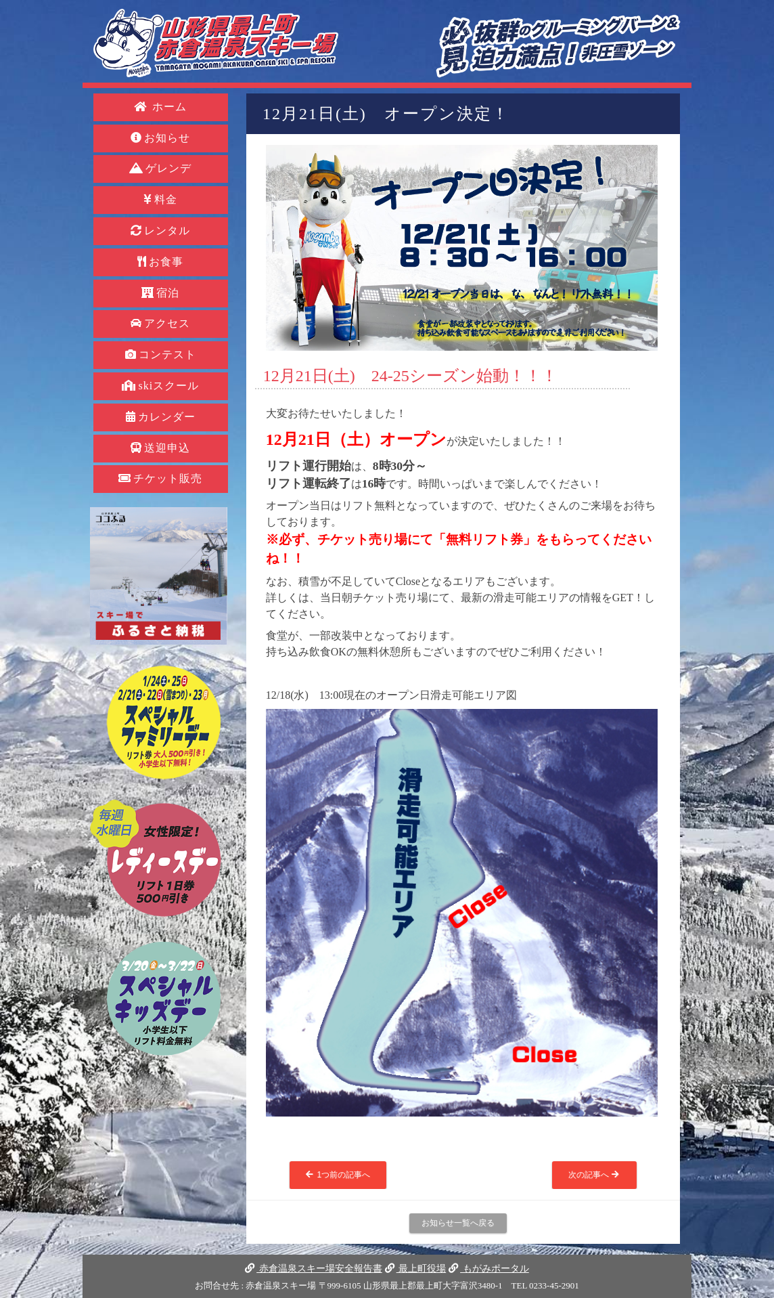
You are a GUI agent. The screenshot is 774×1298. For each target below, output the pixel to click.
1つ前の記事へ (338, 1175)
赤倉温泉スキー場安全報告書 (313, 1268)
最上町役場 (415, 1268)
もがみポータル (488, 1268)
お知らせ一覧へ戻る (458, 1223)
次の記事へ (594, 1175)
